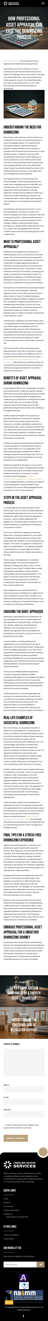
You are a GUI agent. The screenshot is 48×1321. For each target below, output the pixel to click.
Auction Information (11, 1210)
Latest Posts (14, 61)
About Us (7, 1203)
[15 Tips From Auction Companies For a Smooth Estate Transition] (24, 991)
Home (6, 61)
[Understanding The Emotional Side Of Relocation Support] (24, 1023)
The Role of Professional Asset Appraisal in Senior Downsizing (24, 359)
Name (7, 1085)
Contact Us (8, 1214)
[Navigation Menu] (43, 3)
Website (7, 1109)
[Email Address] (20, 1264)
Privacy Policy (9, 1239)
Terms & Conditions (11, 1235)
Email (7, 1097)
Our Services (8, 1206)
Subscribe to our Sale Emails (17, 1217)
